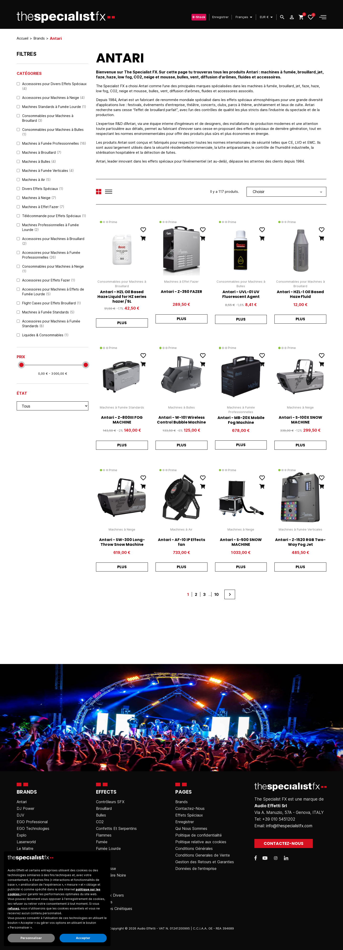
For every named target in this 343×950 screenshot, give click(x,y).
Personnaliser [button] (31, 938)
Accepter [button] (83, 938)
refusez (13, 908)
